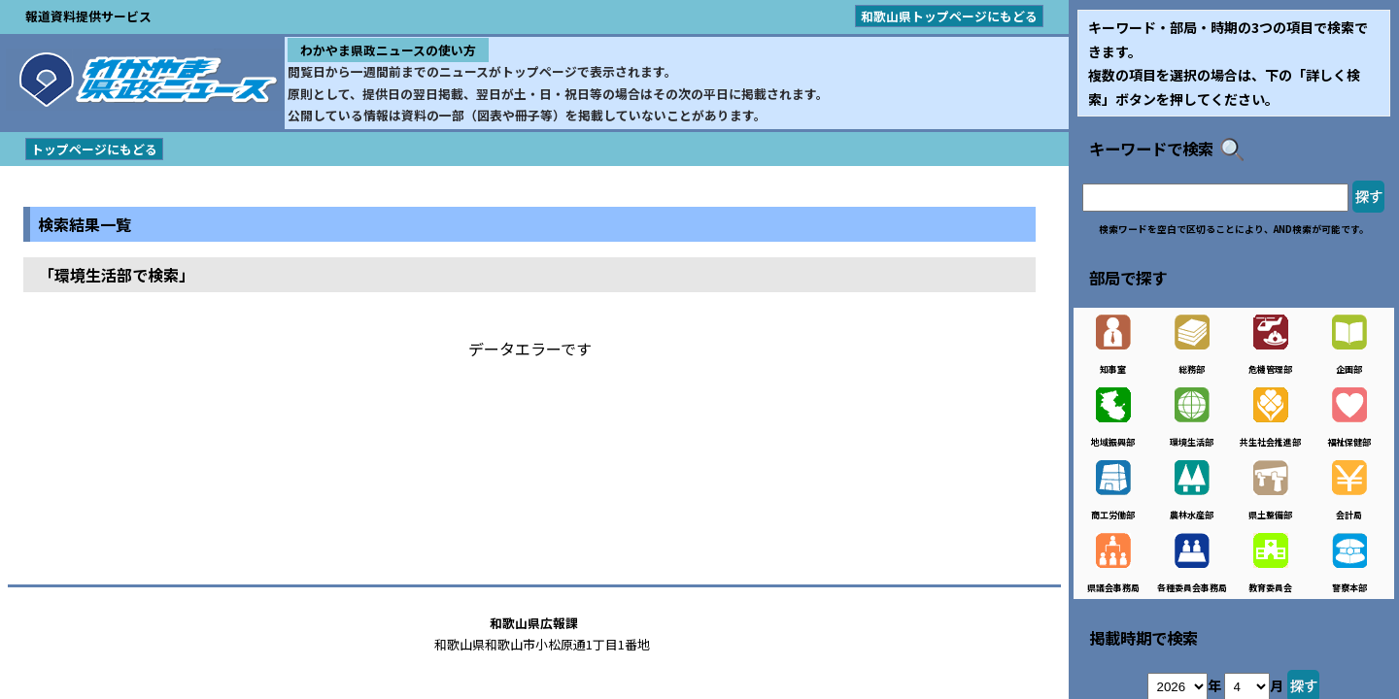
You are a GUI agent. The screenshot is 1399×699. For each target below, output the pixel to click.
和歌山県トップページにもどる (949, 16)
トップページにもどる (94, 149)
